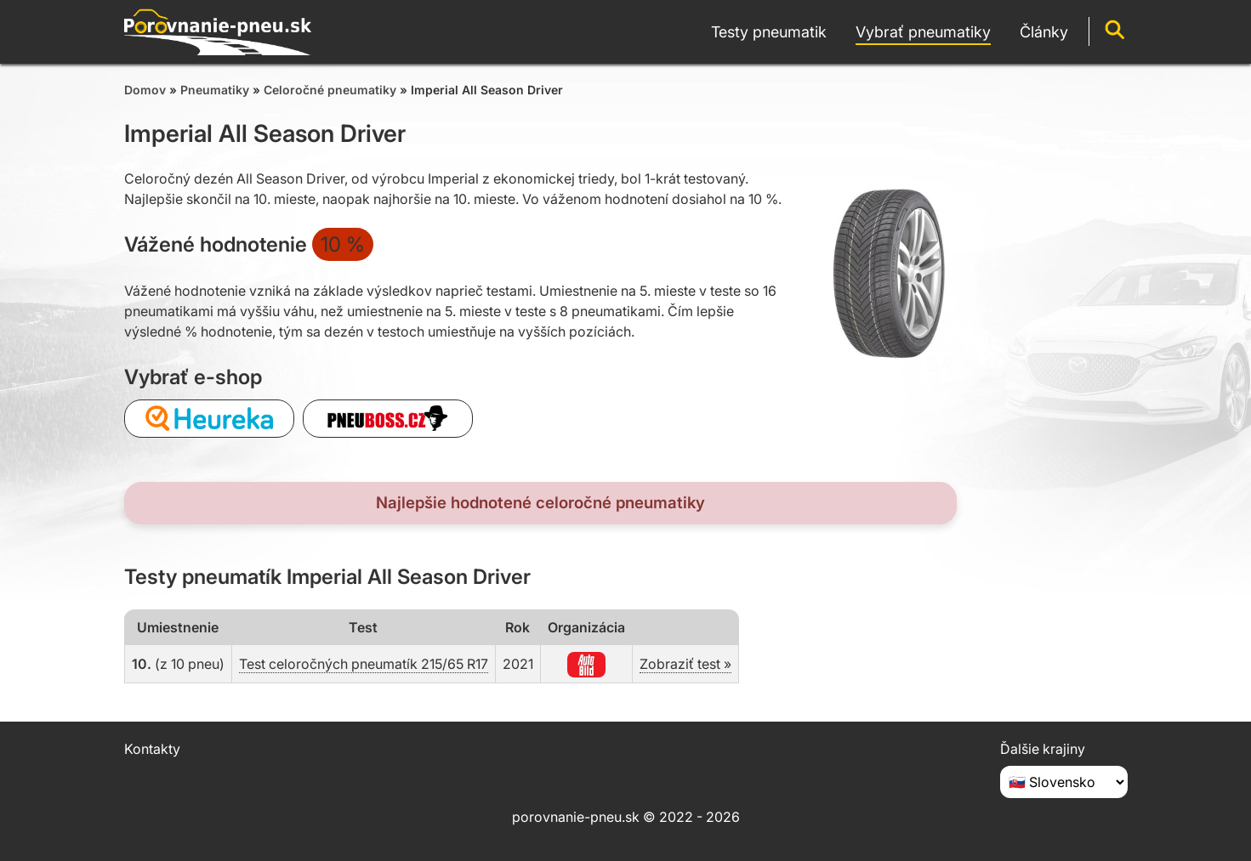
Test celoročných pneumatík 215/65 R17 (363, 663)
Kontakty (152, 748)
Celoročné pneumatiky (330, 89)
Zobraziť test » (685, 663)
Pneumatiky (214, 89)
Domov (145, 89)
